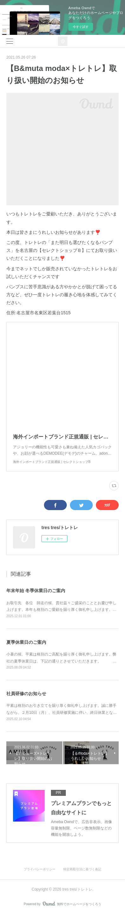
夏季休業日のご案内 (26, 642)
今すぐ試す (81, 27)
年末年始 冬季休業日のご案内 (35, 590)
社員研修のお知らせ (26, 693)
